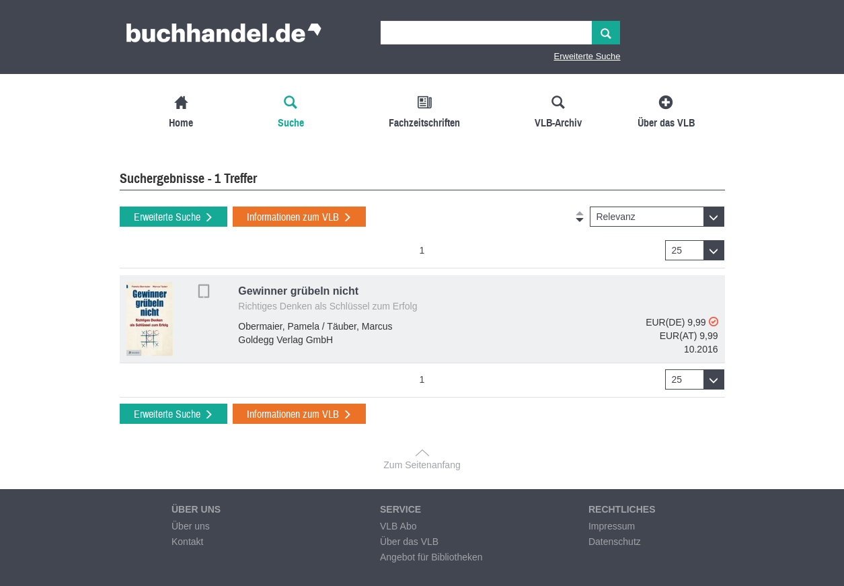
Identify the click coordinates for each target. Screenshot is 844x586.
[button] (657, 217)
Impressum (611, 526)
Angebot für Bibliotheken (431, 557)
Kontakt (187, 541)
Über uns (190, 526)
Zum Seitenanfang (421, 465)
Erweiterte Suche (587, 56)
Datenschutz (614, 541)
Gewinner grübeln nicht (298, 291)
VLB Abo (398, 526)
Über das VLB (409, 541)
